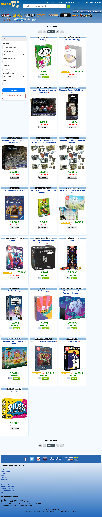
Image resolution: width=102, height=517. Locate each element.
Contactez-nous (4, 481)
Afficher (5, 43)
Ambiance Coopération (14, 238)
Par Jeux (5, 80)
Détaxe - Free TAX (5, 483)
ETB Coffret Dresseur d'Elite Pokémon (72, 289)
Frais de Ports (4, 477)
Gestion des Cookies (5, 484)
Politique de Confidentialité (7, 486)
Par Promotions (8, 58)
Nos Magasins (70, 2)
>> (62, 32)
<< (40, 32)
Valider (14, 90)
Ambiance (43, 289)
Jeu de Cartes (43, 37)
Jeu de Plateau (72, 339)
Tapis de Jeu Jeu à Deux (72, 188)
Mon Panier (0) (50, 2)
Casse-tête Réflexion (72, 37)
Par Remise (6, 66)
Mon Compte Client (5, 471)
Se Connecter (60, 2)
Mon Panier (3, 469)
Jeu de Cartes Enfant (43, 188)
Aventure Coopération (43, 238)
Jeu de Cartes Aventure (72, 88)
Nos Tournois (4, 473)
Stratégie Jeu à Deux (72, 238)
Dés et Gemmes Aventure (43, 88)
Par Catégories (8, 73)
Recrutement (4, 479)
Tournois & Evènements (93, 2)
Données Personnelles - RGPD (8, 488)
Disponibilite (7, 51)
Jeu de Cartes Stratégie (14, 339)
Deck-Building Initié (43, 339)
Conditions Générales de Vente (8, 490)
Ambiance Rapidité (14, 389)
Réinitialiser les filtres (14, 96)
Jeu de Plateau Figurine (14, 138)
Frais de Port (80, 2)
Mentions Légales (5, 492)
